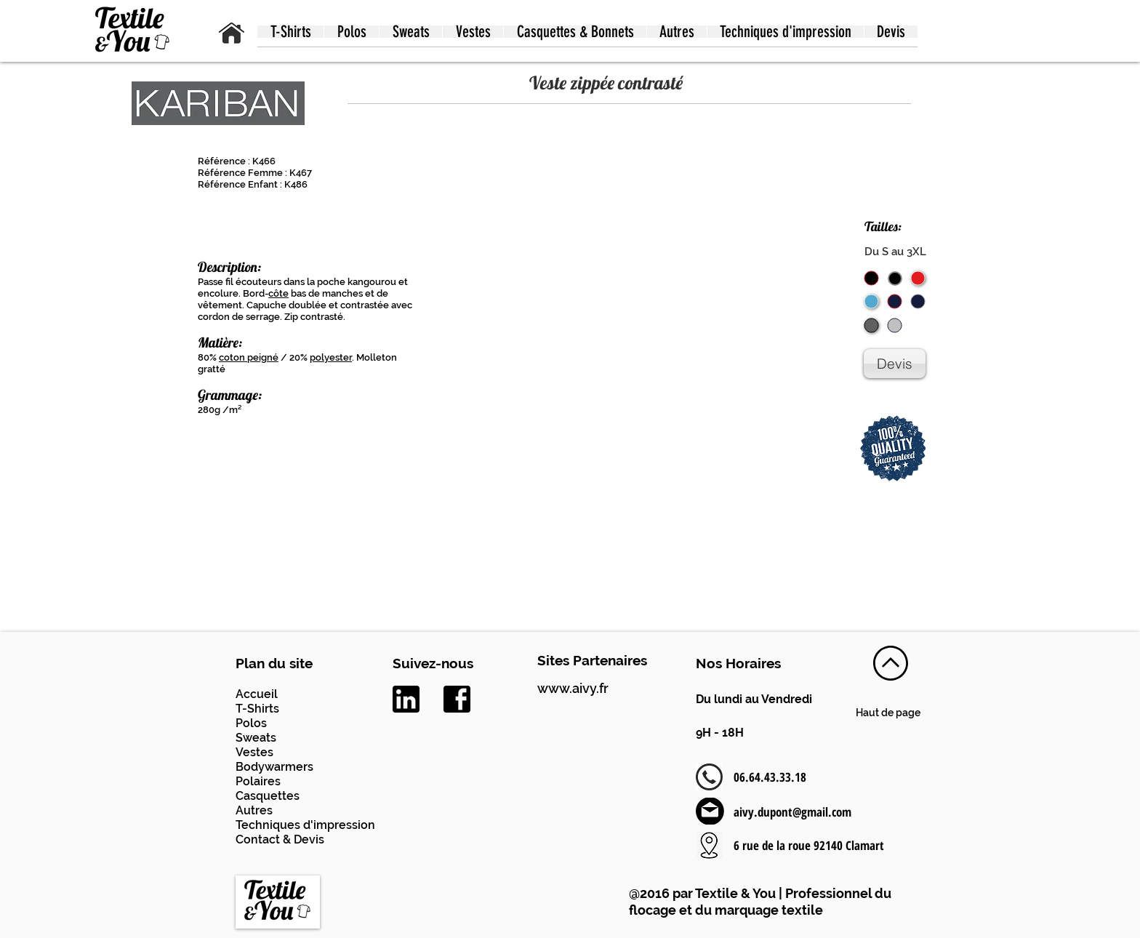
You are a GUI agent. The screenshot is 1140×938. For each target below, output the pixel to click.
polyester (331, 357)
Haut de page (888, 712)
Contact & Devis (280, 839)
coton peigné (248, 357)
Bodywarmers (274, 767)
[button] (290, 31)
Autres (254, 810)
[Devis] (895, 363)
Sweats (256, 738)
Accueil (257, 694)
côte (278, 293)
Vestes (254, 752)
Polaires (258, 781)
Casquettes (268, 796)
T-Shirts (257, 708)
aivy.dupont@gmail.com (792, 811)
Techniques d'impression (305, 825)
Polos (251, 723)
